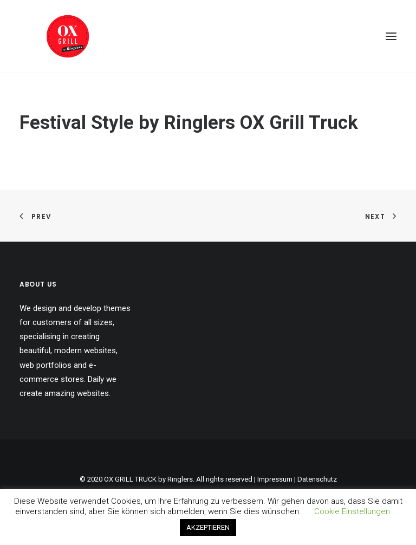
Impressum (274, 479)
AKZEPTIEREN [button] (208, 527)
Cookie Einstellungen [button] (352, 511)
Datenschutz (317, 479)
